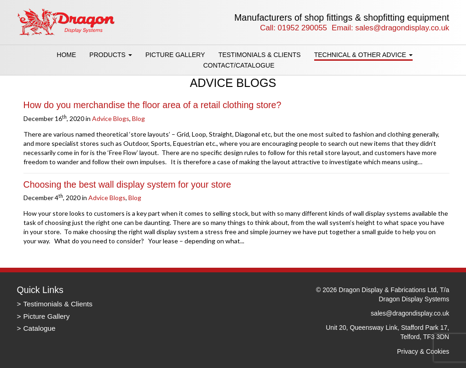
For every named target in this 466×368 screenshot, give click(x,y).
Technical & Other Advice (363, 54)
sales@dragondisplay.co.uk (402, 27)
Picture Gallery (175, 54)
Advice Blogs (110, 118)
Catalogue (39, 328)
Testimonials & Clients (260, 54)
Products (110, 54)
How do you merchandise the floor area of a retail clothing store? (152, 105)
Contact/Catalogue (239, 65)
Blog (138, 118)
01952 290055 (302, 27)
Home (66, 54)
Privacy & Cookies (423, 351)
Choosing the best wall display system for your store (127, 184)
